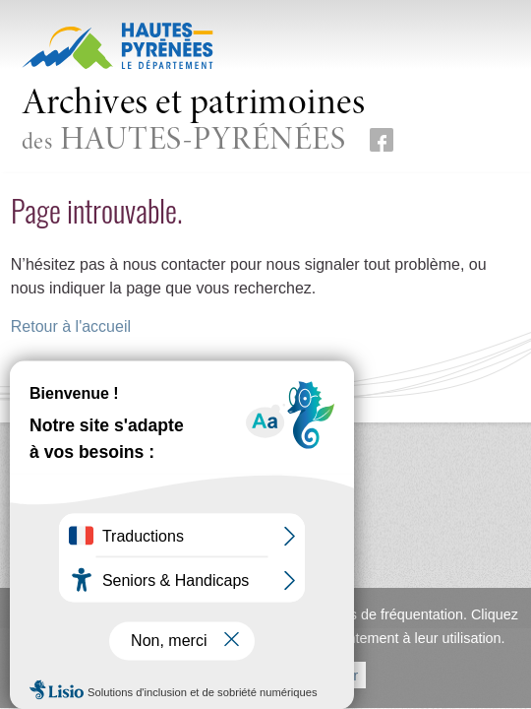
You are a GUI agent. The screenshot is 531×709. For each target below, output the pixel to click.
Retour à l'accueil (71, 326)
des (194, 122)
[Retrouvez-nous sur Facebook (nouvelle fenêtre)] (381, 140)
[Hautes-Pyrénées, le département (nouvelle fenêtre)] (117, 45)
